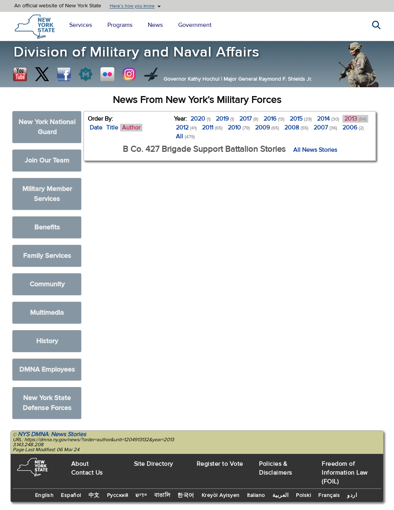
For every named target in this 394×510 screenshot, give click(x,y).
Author (131, 127)
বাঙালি (162, 495)
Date (96, 127)
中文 (94, 495)
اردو (352, 495)
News (155, 25)
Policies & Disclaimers (275, 468)
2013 (355, 119)
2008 (296, 127)
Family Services (47, 255)
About (80, 464)
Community (47, 284)
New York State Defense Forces (47, 403)
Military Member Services (47, 193)
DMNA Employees (47, 369)
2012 (186, 127)
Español (71, 495)
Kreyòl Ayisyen (221, 495)
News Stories (68, 434)
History (47, 341)
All (185, 136)
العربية (280, 495)
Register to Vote (220, 464)
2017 (248, 119)
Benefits (47, 227)
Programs (119, 25)
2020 (200, 119)
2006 (353, 127)
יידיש (141, 495)
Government (195, 25)
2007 (325, 127)
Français (329, 495)
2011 (212, 127)
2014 (328, 119)
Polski (303, 495)
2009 (267, 127)
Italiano (256, 495)
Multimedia (47, 312)
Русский (118, 495)
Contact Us (87, 473)
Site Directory (153, 464)
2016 (274, 119)
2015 (301, 119)
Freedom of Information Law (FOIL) (345, 472)
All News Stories (315, 150)
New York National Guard (46, 127)
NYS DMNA (33, 434)
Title (112, 127)
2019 (225, 119)
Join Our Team (47, 160)
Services (80, 25)
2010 (239, 127)
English (44, 495)
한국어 (185, 495)
